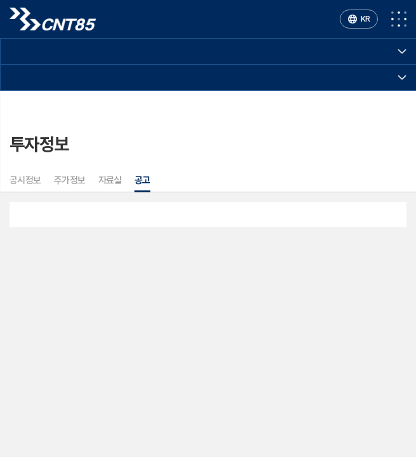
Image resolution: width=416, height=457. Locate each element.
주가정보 (70, 180)
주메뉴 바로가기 (0, 0)
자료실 (110, 180)
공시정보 (25, 180)
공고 (143, 180)
